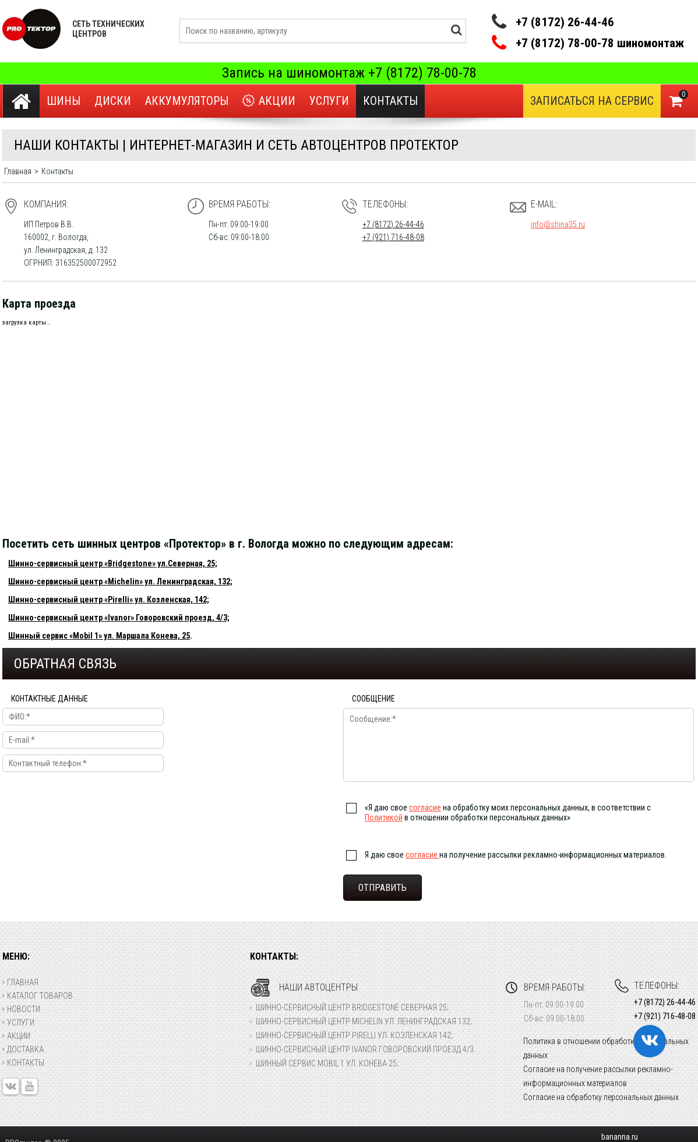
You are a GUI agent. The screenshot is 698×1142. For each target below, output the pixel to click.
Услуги (329, 101)
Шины (63, 101)
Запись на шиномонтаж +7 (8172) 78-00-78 (349, 73)
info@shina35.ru (558, 224)
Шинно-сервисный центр (56, 581)
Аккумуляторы (186, 101)
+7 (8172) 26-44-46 (565, 22)
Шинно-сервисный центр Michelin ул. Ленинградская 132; (364, 1021)
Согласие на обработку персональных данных (601, 1097)
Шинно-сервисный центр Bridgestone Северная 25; (352, 1007)
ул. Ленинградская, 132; (187, 581)
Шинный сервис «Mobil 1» (55, 635)
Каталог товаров (37, 995)
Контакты (23, 1062)
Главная (20, 982)
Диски (112, 101)
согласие (425, 807)
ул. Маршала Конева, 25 (146, 635)
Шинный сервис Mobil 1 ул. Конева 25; (327, 1063)
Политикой (384, 817)
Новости (21, 1009)
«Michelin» (123, 581)
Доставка (23, 1049)
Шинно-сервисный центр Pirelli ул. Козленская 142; (354, 1035)
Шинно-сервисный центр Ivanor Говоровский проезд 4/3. (365, 1049)
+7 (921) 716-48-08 (393, 237)
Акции (268, 101)
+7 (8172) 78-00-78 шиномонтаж (600, 43)
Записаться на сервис (592, 101)
